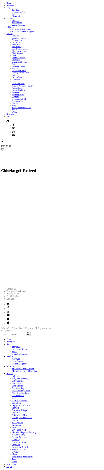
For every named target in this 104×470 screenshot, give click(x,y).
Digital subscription (19, 16)
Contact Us (11, 289)
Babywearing (17, 40)
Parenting (15, 92)
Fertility (15, 68)
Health (14, 75)
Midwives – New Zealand (22, 29)
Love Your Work (18, 84)
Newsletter (10, 114)
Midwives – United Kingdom (23, 31)
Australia (15, 21)
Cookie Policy (12, 296)
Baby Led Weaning (19, 38)
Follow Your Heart (19, 71)
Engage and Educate (19, 62)
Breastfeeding (17, 47)
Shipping (10, 298)
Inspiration (16, 79)
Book (14, 14)
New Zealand (17, 23)
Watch (14, 112)
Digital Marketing (19, 58)
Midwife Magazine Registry (22, 86)
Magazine (15, 10)
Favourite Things (18, 66)
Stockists (9, 18)
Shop (8, 8)
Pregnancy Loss (18, 101)
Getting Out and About (20, 73)
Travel (14, 110)
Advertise (10, 5)
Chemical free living (19, 51)
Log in (9, 116)
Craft (14, 55)
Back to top (6, 331)
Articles (9, 34)
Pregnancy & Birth (19, 99)
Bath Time (16, 42)
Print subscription (18, 12)
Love (14, 82)
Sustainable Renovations (21, 108)
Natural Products (18, 90)
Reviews (15, 103)
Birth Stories (17, 45)
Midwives (10, 27)
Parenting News (18, 95)
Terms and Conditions (16, 291)
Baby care (16, 36)
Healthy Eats (17, 77)
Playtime (15, 97)
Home (8, 3)
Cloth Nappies (17, 53)
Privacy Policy (12, 294)
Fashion (15, 64)
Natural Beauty (17, 88)
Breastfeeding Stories (20, 49)
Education (16, 60)
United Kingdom (18, 25)
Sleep (14, 105)
